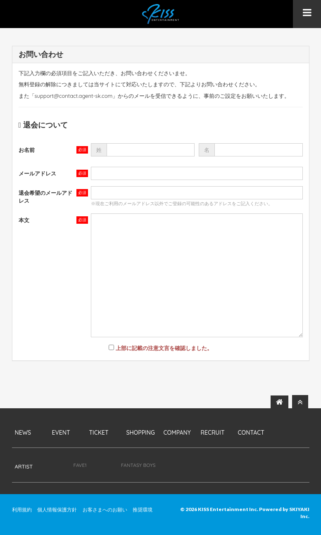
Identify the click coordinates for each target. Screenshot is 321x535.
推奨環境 (142, 510)
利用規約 (22, 510)
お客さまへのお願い (105, 510)
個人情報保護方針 (57, 510)
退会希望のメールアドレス (45, 196)
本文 (24, 220)
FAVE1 (80, 465)
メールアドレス (37, 173)
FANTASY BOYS (138, 465)
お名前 (27, 150)
